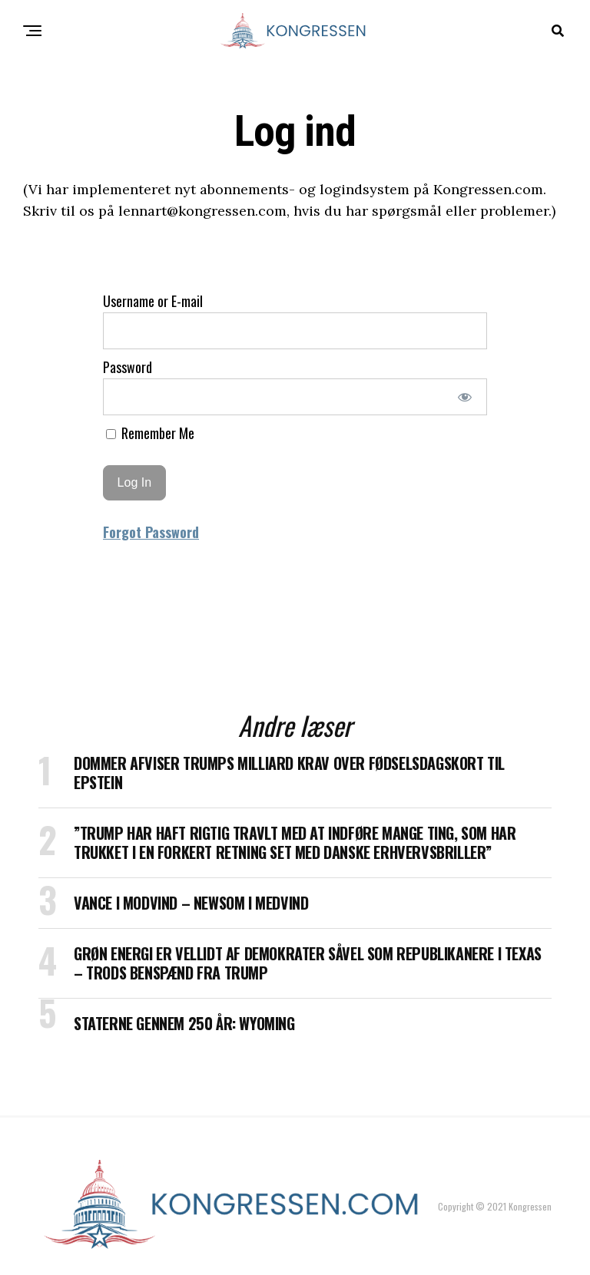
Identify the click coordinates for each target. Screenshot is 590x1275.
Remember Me (150, 433)
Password (127, 367)
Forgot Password (151, 532)
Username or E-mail (153, 301)
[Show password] (465, 396)
